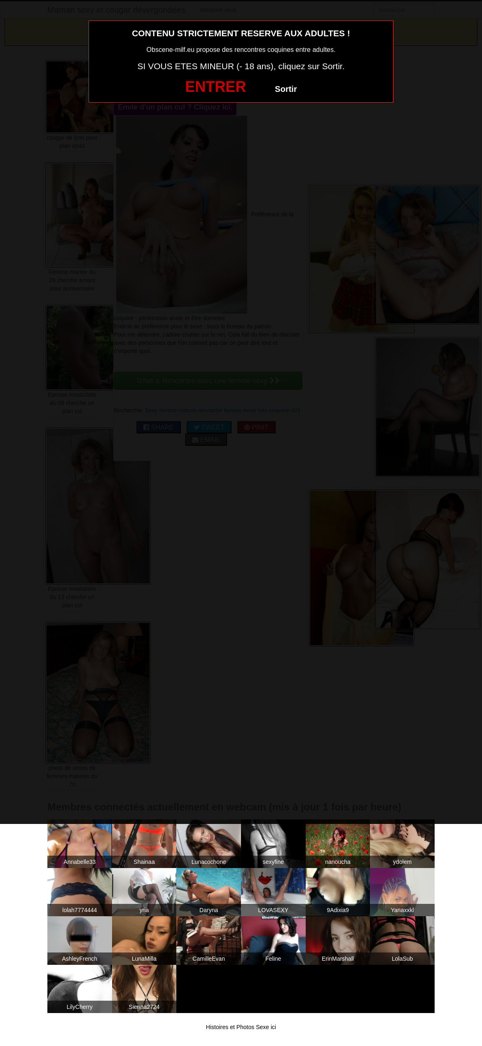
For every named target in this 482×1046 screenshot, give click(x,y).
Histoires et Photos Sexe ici (241, 1027)
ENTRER (215, 86)
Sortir (286, 89)
